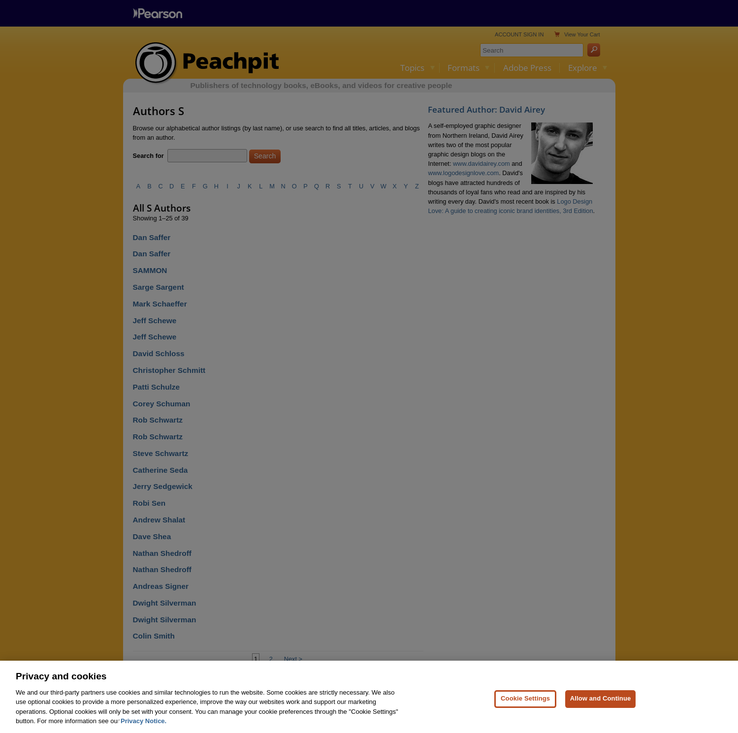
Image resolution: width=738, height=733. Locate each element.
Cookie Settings (525, 703)
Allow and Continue (600, 703)
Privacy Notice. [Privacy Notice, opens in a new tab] (143, 726)
